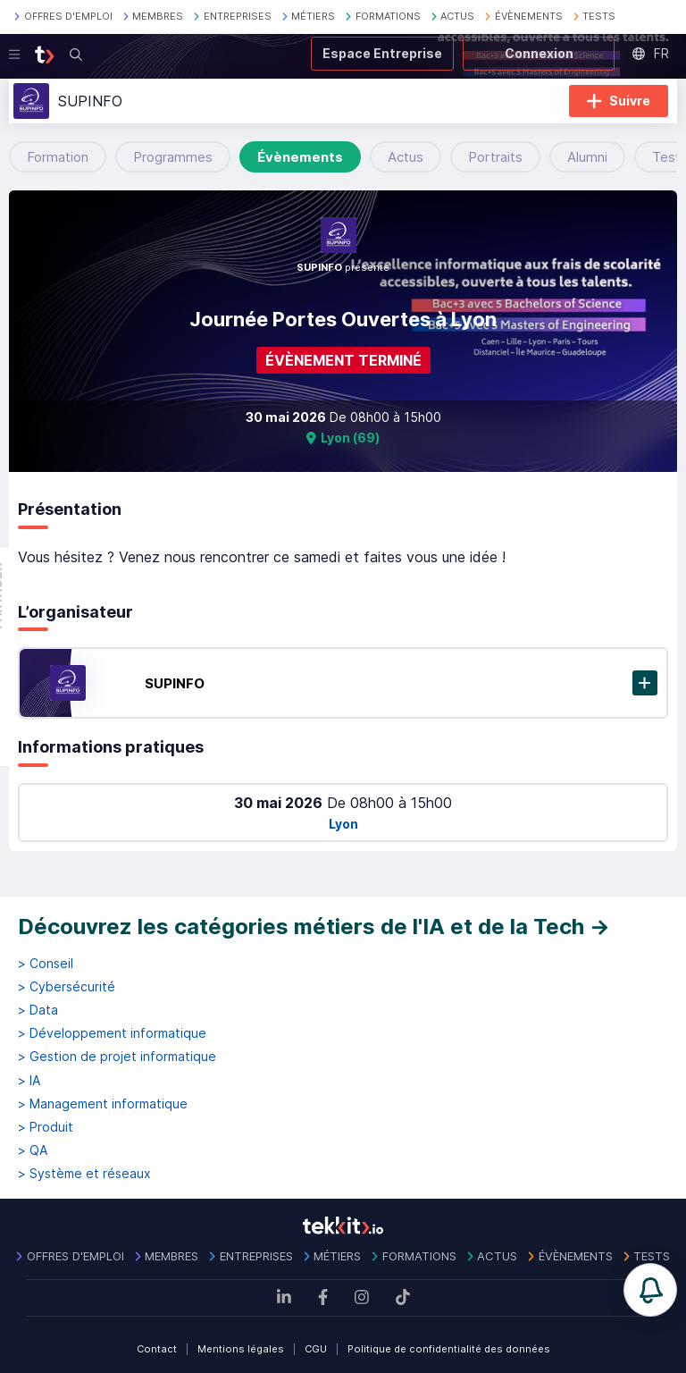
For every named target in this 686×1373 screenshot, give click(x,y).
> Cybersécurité (66, 987)
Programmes (173, 156)
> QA (32, 1150)
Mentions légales (240, 1349)
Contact (157, 1349)
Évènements (300, 156)
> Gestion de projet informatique (117, 1056)
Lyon (343, 823)
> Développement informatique (112, 1033)
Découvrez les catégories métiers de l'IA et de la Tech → (314, 926)
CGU (316, 1349)
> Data (38, 1010)
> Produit (45, 1127)
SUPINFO (175, 683)
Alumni (587, 156)
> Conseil (45, 963)
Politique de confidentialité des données (448, 1349)
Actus (405, 156)
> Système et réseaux (84, 1174)
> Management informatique (103, 1104)
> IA (29, 1081)
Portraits (495, 156)
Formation (57, 156)
